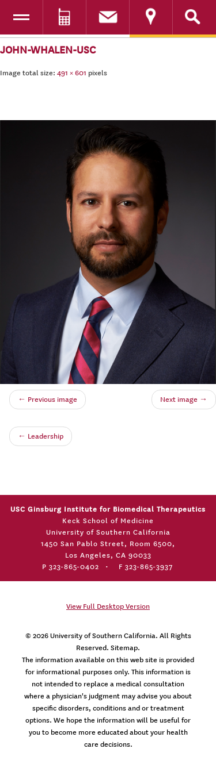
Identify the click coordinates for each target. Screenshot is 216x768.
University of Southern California (103, 635)
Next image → (183, 399)
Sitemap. (125, 647)
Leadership (40, 436)
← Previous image (47, 399)
